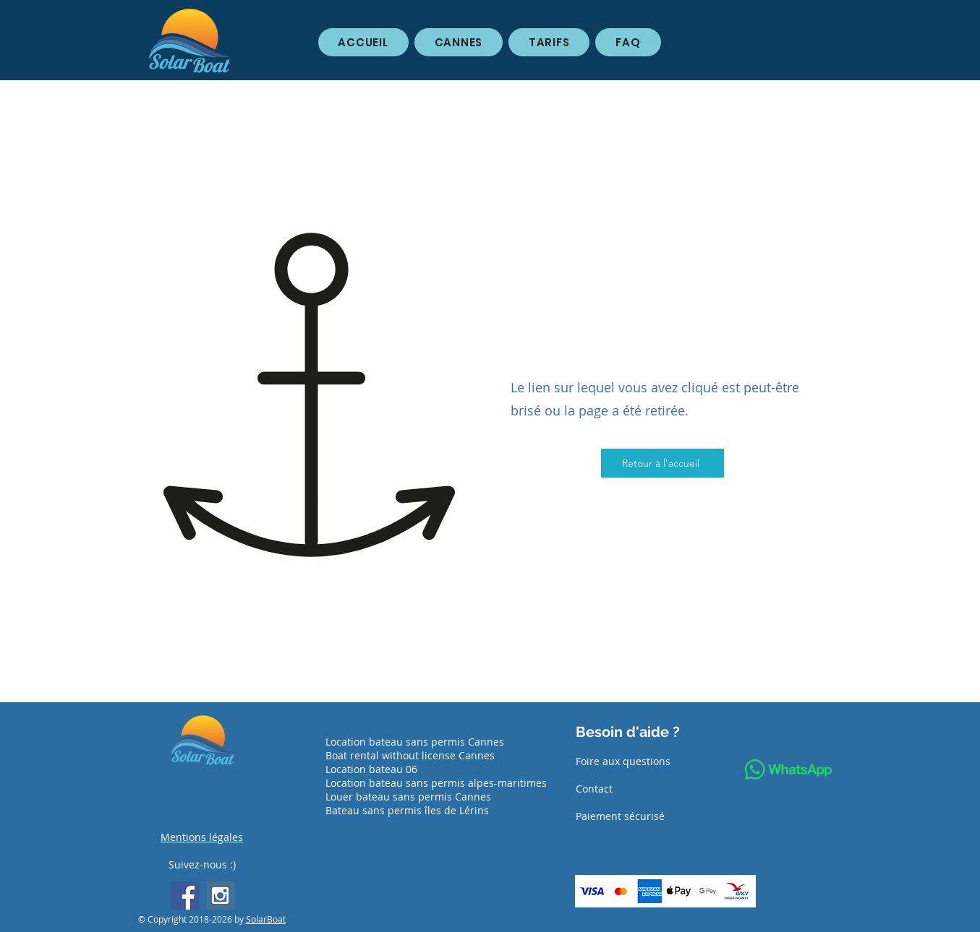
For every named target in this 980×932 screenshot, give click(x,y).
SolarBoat (266, 919)
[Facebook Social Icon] (185, 895)
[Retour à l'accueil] (662, 463)
